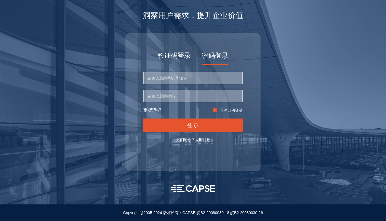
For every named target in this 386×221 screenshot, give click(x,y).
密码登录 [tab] (215, 55)
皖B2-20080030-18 (213, 213)
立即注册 (203, 140)
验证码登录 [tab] (174, 55)
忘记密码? (152, 110)
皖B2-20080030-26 (246, 213)
